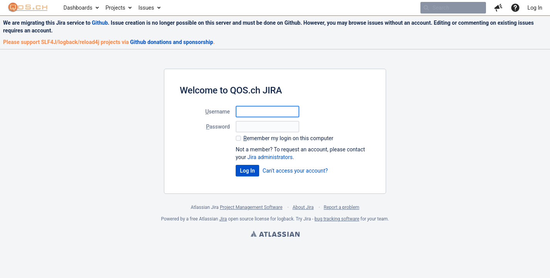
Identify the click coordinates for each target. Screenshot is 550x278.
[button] (498, 7)
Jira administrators (269, 157)
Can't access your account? (295, 171)
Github (100, 23)
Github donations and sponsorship (171, 42)
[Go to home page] (28, 7)
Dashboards (78, 8)
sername (217, 111)
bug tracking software (337, 219)
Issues (146, 8)
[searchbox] (453, 8)
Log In (535, 8)
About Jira (303, 207)
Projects (115, 8)
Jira (223, 219)
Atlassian (275, 235)
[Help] (515, 7)
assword (218, 127)
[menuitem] (81, 7)
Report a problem (341, 207)
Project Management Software (251, 207)
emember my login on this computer (288, 138)
